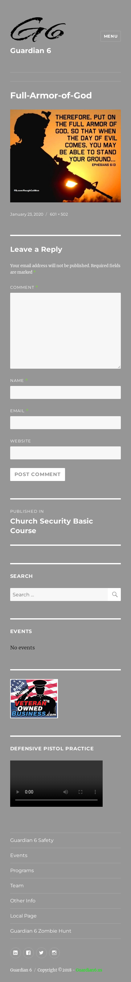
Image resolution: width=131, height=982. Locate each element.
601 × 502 (59, 214)
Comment (24, 287)
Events (18, 855)
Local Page (23, 916)
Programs (22, 870)
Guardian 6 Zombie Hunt (41, 931)
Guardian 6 (30, 50)
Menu (110, 36)
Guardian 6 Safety (32, 840)
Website (20, 440)
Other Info (22, 901)
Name (19, 380)
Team (17, 886)
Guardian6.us (89, 970)
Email (19, 410)
